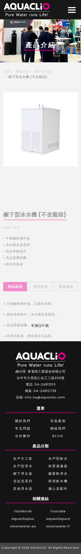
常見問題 (23, 428)
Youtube (58, 511)
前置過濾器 (58, 466)
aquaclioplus (22, 518)
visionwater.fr (58, 526)
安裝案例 (58, 421)
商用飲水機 (58, 481)
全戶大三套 (23, 458)
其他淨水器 (23, 488)
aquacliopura (58, 518)
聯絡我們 (58, 428)
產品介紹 (22, 71)
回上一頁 (40, 325)
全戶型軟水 (58, 458)
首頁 (6, 71)
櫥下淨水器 (43, 71)
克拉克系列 (23, 481)
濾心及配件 (58, 488)
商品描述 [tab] (15, 296)
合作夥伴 (23, 436)
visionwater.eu (23, 526)
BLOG (58, 436)
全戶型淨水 (23, 466)
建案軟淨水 (58, 473)
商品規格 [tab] (66, 296)
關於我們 (23, 421)
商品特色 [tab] (40, 296)
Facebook (23, 511)
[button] (8, 129)
